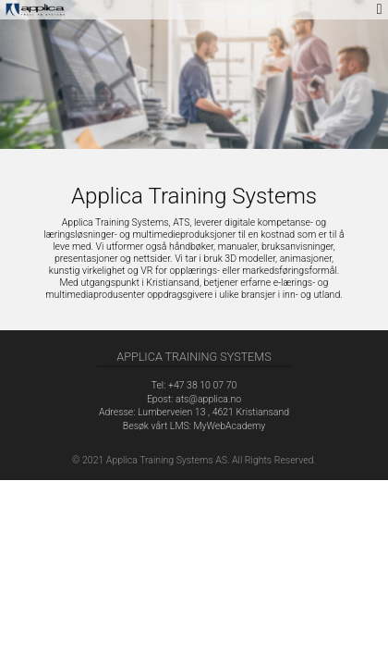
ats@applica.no (208, 399)
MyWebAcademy (229, 426)
